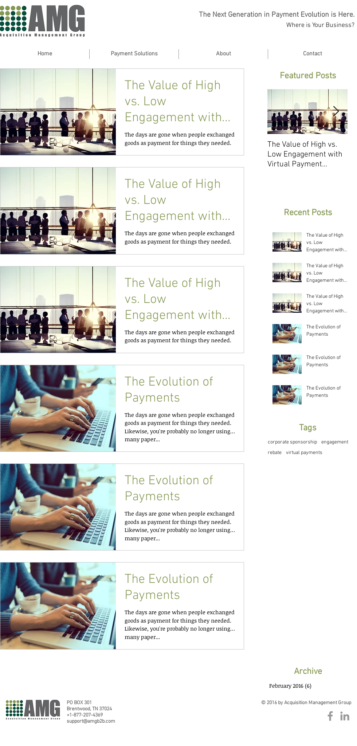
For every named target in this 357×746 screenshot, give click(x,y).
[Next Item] (336, 111)
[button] (223, 54)
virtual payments (304, 453)
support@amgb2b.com (91, 721)
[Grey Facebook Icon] (330, 716)
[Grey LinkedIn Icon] (344, 716)
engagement (334, 442)
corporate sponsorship (292, 442)
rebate (275, 453)
